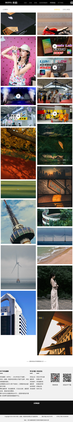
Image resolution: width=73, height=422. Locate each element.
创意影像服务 (43, 2)
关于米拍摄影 (4, 371)
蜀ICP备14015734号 (47, 416)
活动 (30, 2)
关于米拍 (60, 2)
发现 (35, 2)
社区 (25, 2)
